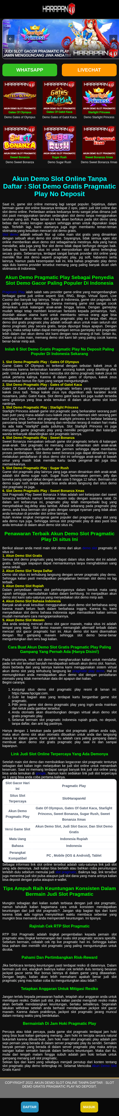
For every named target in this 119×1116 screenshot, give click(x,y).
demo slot (89, 548)
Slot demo (10, 234)
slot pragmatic (65, 872)
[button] (10, 39)
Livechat (89, 69)
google (41, 773)
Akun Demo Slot (104, 1066)
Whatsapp (29, 69)
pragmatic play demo (89, 671)
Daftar (30, 1107)
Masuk (89, 1107)
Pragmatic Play (13, 292)
